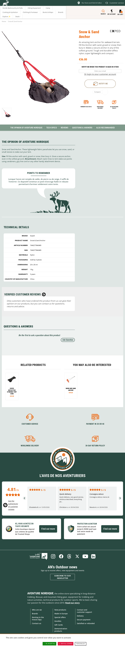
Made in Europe (61, 613)
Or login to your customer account (100, 74)
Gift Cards (58, 625)
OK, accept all (49, 643)
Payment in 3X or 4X (95, 424)
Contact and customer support (84, 611)
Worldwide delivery (100, 107)
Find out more (48, 528)
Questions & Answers (82, 127)
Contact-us (36, 623)
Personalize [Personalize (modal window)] (80, 643)
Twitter (77, 556)
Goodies (57, 621)
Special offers (60, 617)
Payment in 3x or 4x (86, 106)
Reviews (64, 127)
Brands (35, 613)
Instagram (53, 556)
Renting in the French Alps (38, 618)
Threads (69, 556)
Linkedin (93, 556)
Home (4, 21)
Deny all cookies (65, 643)
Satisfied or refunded (86, 623)
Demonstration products (60, 629)
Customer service (30, 424)
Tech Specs (51, 127)
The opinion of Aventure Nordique (26, 127)
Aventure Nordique (40, 593)
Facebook (61, 556)
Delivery (80, 616)
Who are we (37, 610)
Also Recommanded (105, 127)
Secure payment (83, 619)
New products (60, 610)
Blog (38, 556)
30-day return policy (114, 107)
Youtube (85, 556)
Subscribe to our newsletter (62, 577)
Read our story (72, 602)
